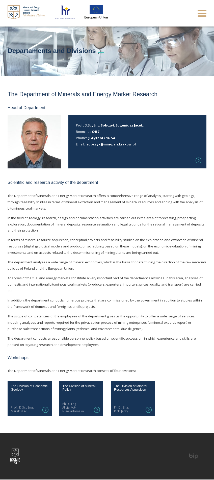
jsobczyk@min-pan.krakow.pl (111, 144)
